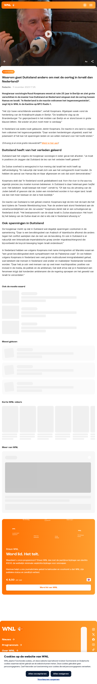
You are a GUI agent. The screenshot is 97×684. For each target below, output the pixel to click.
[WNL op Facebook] (93, 639)
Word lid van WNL (48, 588)
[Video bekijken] (48, 34)
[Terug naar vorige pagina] (4, 61)
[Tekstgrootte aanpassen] (86, 61)
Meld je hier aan (50, 143)
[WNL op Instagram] (93, 629)
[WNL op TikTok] (93, 649)
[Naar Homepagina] (10, 5)
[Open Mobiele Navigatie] (91, 5)
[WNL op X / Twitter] (93, 634)
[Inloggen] (85, 5)
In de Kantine (8, 72)
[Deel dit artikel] (92, 61)
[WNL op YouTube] (93, 644)
